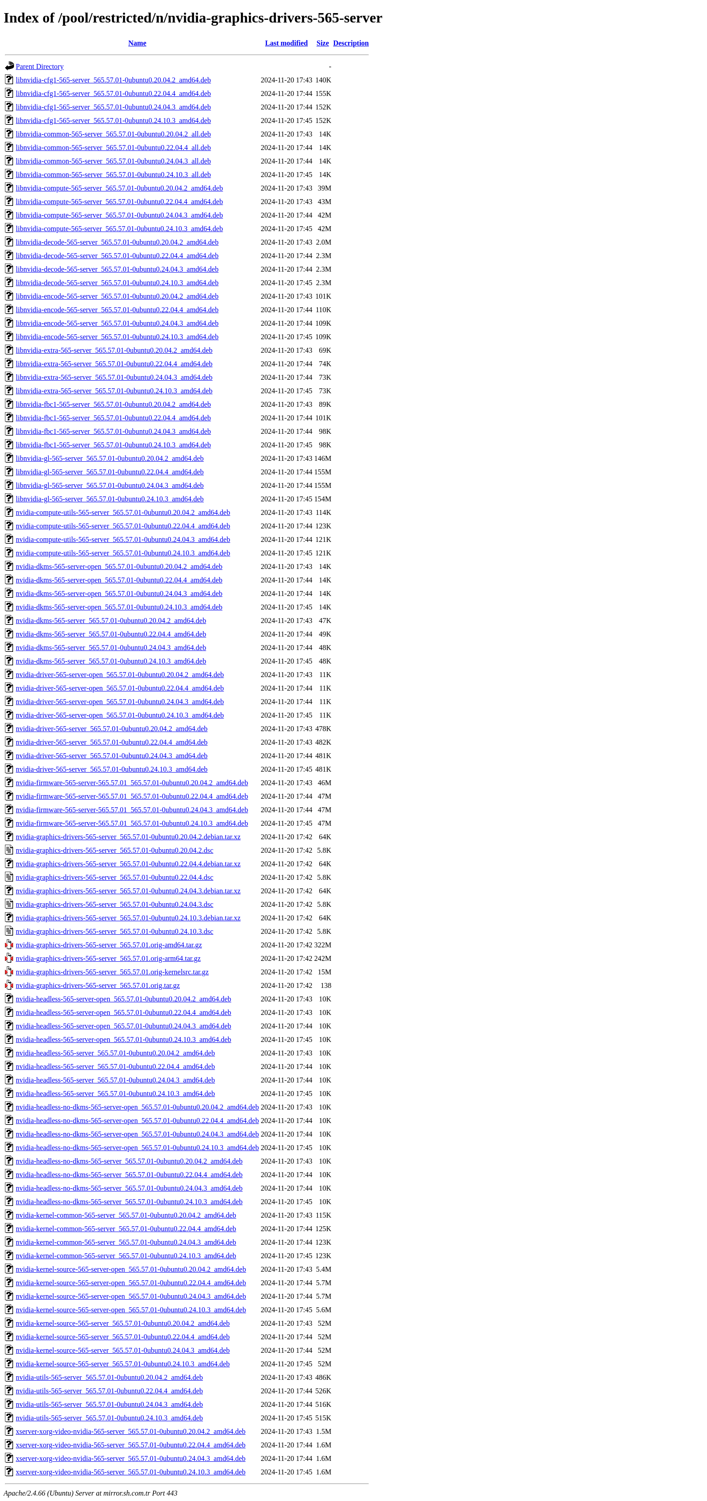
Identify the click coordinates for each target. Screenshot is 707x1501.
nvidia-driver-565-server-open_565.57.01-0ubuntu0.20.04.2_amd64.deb (120, 674)
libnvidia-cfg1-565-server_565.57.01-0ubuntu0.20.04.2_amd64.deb (113, 80)
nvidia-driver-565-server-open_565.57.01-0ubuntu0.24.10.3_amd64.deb (120, 715)
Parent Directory (40, 66)
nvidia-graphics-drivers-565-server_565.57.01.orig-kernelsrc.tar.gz (112, 972)
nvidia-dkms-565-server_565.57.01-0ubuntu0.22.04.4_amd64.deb (111, 634)
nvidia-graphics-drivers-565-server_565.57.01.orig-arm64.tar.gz (108, 958)
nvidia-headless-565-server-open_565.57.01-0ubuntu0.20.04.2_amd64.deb (123, 999)
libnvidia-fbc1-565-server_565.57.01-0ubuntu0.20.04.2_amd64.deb (113, 404)
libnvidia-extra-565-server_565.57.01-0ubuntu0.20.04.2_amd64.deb (114, 350)
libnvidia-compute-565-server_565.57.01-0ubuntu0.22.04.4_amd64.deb (119, 201)
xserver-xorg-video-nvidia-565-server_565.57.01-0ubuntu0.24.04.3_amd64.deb (131, 1458)
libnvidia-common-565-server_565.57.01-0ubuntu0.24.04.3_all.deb (113, 161)
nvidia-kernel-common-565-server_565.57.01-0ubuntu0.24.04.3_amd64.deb (126, 1242)
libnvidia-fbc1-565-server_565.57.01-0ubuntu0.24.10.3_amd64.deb (113, 445)
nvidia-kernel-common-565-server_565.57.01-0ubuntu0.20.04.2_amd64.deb (126, 1215)
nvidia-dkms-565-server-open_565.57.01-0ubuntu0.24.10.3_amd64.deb (119, 607)
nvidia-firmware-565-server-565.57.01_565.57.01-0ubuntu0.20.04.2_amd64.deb (132, 783)
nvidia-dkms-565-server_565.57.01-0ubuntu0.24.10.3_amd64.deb (111, 661)
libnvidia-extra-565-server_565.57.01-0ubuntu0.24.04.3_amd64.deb (114, 377)
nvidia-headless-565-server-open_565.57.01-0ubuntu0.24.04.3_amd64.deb (123, 1026)
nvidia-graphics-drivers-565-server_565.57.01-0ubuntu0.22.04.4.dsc (114, 877)
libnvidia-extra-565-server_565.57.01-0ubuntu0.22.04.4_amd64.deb (114, 364)
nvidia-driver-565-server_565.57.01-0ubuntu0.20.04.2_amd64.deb (111, 728)
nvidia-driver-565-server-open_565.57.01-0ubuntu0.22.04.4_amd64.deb (120, 688)
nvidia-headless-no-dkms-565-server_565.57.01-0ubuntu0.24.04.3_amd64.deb (129, 1188)
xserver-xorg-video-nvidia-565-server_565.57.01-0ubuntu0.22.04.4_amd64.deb (131, 1445)
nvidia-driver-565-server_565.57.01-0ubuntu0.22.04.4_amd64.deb (111, 742)
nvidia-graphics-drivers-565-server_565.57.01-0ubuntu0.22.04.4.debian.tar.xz (128, 864)
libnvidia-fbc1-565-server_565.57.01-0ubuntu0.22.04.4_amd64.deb (113, 418)
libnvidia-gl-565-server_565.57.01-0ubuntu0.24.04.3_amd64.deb (110, 485)
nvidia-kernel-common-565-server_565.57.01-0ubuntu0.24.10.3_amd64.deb (126, 1256)
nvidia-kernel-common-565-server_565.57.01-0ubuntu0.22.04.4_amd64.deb (126, 1229)
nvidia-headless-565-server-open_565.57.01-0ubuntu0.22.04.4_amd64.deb (123, 1012)
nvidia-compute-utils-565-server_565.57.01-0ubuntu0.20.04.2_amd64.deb (123, 512)
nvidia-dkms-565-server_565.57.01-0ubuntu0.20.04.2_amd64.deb (111, 620)
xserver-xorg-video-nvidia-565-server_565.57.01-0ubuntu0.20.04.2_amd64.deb (131, 1431)
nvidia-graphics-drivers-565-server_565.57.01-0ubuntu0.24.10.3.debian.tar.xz (128, 918)
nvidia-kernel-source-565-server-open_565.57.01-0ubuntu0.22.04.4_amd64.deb (131, 1283)
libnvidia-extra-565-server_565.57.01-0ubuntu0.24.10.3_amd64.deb (114, 391)
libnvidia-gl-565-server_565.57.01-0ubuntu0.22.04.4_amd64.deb (110, 472)
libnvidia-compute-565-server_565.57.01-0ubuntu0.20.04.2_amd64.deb (119, 188)
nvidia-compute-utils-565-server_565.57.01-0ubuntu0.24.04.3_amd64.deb (123, 539)
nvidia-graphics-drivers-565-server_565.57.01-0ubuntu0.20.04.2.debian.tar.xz (128, 837)
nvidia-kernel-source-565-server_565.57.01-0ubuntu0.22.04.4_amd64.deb (123, 1337)
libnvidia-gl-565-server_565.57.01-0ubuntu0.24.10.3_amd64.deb (110, 499)
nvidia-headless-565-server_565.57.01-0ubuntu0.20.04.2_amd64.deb (115, 1053)
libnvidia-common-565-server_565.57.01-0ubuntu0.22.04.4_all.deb (113, 147)
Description (351, 43)
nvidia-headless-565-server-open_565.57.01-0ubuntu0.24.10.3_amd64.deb (123, 1039)
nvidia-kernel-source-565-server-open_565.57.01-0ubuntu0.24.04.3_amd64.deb (131, 1296)
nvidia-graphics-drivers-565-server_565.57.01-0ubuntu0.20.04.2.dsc (114, 850)
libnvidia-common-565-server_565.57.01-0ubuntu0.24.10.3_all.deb (113, 174)
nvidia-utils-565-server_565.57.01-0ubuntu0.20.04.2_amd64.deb (109, 1377)
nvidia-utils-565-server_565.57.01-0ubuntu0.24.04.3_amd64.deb (109, 1404)
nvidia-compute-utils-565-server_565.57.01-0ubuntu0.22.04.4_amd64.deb (123, 526)
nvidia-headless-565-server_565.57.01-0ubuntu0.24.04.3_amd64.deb (115, 1080)
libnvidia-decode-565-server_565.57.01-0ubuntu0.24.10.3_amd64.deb (117, 283)
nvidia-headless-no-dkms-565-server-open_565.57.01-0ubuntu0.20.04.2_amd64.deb (137, 1107)
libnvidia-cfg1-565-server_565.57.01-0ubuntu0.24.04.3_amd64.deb (113, 107)
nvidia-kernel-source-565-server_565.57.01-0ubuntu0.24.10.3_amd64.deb (123, 1364)
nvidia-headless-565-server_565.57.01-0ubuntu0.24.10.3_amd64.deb (115, 1093)
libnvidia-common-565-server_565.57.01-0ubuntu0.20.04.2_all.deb (113, 134)
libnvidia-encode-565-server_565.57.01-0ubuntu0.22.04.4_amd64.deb (117, 310)
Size (323, 43)
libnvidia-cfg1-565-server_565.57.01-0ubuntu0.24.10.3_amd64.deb (113, 120)
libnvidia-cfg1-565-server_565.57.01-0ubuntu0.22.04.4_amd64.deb (113, 93)
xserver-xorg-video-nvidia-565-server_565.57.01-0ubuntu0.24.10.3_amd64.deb (131, 1472)
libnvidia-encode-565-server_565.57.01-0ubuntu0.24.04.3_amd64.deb (117, 323)
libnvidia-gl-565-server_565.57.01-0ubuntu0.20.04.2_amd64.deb (110, 458)
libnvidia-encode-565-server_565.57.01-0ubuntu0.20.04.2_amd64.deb (117, 296)
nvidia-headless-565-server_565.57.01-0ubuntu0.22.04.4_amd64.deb (115, 1066)
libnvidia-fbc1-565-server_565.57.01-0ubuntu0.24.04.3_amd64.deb (113, 431)
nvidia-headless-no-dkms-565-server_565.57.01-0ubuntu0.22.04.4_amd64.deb (129, 1174)
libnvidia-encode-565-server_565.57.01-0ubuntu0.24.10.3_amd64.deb (117, 337)
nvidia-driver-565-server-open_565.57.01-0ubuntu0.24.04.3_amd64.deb (120, 701)
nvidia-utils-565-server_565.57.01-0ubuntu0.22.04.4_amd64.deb (109, 1391)
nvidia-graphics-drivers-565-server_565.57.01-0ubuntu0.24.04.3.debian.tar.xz (128, 891)
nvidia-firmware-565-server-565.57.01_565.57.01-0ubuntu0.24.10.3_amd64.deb (132, 823)
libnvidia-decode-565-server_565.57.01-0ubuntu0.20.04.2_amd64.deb (117, 242)
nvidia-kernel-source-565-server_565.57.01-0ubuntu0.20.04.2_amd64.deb (123, 1323)
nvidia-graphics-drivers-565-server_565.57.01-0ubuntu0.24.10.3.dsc (114, 931)
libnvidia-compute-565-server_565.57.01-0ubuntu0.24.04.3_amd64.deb (119, 215)
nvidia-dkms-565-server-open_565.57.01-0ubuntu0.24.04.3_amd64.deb (119, 593)
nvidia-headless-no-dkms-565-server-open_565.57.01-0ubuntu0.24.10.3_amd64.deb (137, 1147)
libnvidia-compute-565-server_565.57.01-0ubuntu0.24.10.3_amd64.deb (119, 228)
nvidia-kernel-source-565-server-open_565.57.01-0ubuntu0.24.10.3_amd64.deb (131, 1310)
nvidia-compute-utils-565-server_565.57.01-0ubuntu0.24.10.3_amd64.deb (123, 553)
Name (138, 43)
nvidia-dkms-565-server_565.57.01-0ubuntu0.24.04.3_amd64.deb (111, 647)
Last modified (286, 43)
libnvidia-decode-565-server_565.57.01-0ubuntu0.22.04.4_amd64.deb (117, 255)
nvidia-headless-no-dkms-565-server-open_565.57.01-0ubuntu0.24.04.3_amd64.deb (137, 1134)
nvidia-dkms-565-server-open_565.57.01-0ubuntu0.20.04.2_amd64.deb (119, 566)
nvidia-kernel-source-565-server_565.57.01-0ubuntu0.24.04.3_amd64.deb (123, 1350)
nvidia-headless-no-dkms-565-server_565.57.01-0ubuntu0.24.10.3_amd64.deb (129, 1201)
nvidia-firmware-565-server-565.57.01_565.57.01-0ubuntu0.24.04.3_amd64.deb (132, 810)
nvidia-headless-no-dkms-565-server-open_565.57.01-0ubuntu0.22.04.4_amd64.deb (137, 1120)
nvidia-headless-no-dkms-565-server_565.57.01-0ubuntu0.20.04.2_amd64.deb (129, 1161)
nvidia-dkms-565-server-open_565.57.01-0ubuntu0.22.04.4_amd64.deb (119, 580)
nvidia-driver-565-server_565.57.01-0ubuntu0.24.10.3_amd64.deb (111, 769)
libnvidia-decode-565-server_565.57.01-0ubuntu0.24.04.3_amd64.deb (117, 269)
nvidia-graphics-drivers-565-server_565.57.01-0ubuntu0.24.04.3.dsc (114, 904)
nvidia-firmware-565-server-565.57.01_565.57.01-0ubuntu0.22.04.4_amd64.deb (132, 796)
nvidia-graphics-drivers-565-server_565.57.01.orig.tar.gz (98, 985)
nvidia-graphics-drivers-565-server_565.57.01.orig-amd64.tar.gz (109, 945)
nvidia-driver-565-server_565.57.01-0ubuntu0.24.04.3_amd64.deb (111, 756)
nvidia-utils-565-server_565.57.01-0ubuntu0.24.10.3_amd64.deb (109, 1418)
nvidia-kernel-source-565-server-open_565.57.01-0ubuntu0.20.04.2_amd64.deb (131, 1269)
